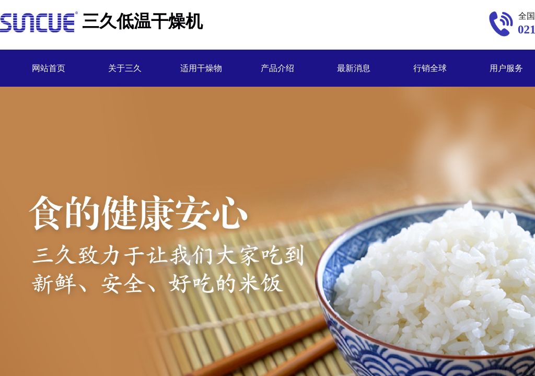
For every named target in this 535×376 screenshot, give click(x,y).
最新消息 (353, 68)
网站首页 (48, 68)
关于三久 (125, 68)
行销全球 (430, 68)
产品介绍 (277, 68)
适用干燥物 (201, 68)
